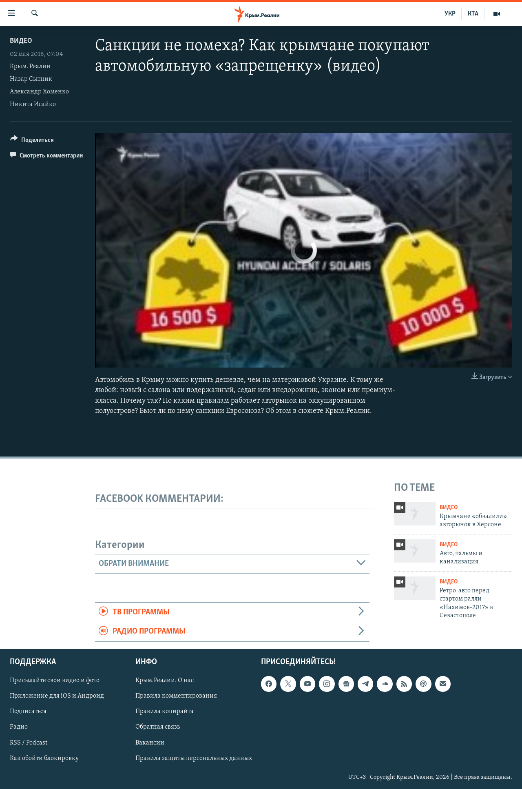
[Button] (32, 141)
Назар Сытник (31, 79)
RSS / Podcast (28, 742)
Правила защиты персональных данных (193, 758)
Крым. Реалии (30, 66)
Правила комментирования (176, 696)
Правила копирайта (164, 711)
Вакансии (149, 742)
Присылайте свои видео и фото (55, 680)
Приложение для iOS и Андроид (57, 696)
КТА (473, 14)
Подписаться (28, 711)
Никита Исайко (33, 104)
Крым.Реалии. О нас (164, 680)
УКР (450, 14)
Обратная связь (157, 727)
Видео (21, 41)
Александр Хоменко (39, 92)
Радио (19, 727)
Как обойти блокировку (44, 758)
